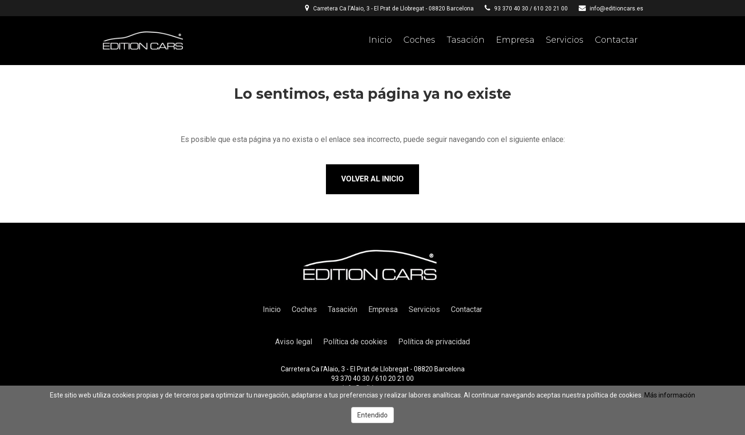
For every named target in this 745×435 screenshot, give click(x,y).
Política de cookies (355, 341)
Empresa (515, 40)
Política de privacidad (434, 341)
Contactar (616, 40)
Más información (669, 395)
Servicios (564, 40)
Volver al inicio (372, 178)
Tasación (466, 40)
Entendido (372, 415)
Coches (419, 40)
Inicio (380, 40)
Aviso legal (293, 341)
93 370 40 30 (511, 8)
